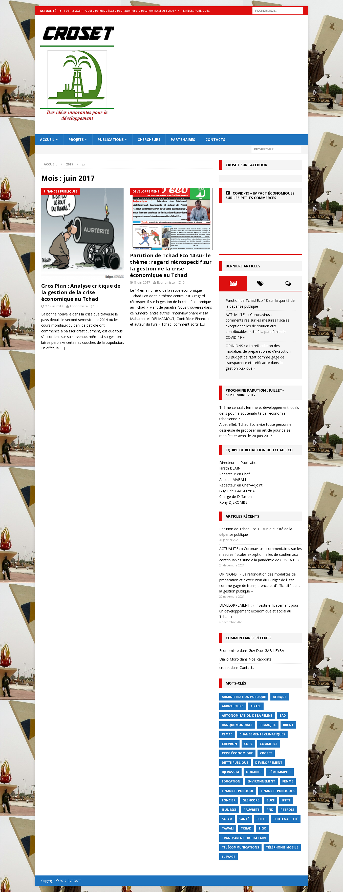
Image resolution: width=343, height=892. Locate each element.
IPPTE (286, 800)
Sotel (261, 819)
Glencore (251, 800)
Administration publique (244, 697)
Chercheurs (149, 139)
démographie (279, 772)
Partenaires (183, 139)
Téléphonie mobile (282, 847)
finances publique (238, 791)
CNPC (248, 744)
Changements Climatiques (262, 734)
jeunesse (229, 810)
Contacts (215, 139)
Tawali (228, 828)
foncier (228, 800)
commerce (268, 744)
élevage (228, 857)
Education (231, 781)
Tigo (262, 828)
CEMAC (227, 734)
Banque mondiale (237, 725)
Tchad (246, 828)
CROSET (266, 753)
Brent (288, 725)
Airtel (255, 706)
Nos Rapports (260, 659)
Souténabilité (285, 819)
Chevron (229, 744)
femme (287, 781)
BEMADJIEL (268, 725)
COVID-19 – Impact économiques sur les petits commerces (260, 195)
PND (270, 810)
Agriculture (232, 706)
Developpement (268, 762)
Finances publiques (277, 791)
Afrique (279, 697)
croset (224, 667)
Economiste (79, 306)
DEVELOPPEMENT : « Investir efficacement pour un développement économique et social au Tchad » (258, 611)
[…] (62, 348)
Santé (244, 819)
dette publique (235, 762)
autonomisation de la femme (247, 715)
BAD (283, 715)
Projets (76, 139)
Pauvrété (252, 810)
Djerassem (230, 772)
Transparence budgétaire (244, 838)
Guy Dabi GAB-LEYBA (266, 650)
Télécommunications (240, 847)
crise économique (237, 753)
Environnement (261, 781)
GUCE (270, 800)
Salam (227, 819)
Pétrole (287, 810)
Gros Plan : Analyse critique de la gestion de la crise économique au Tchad (80, 292)
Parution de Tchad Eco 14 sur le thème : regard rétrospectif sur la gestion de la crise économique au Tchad (171, 265)
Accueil (47, 139)
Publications (111, 139)
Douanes (253, 772)
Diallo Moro (229, 659)
